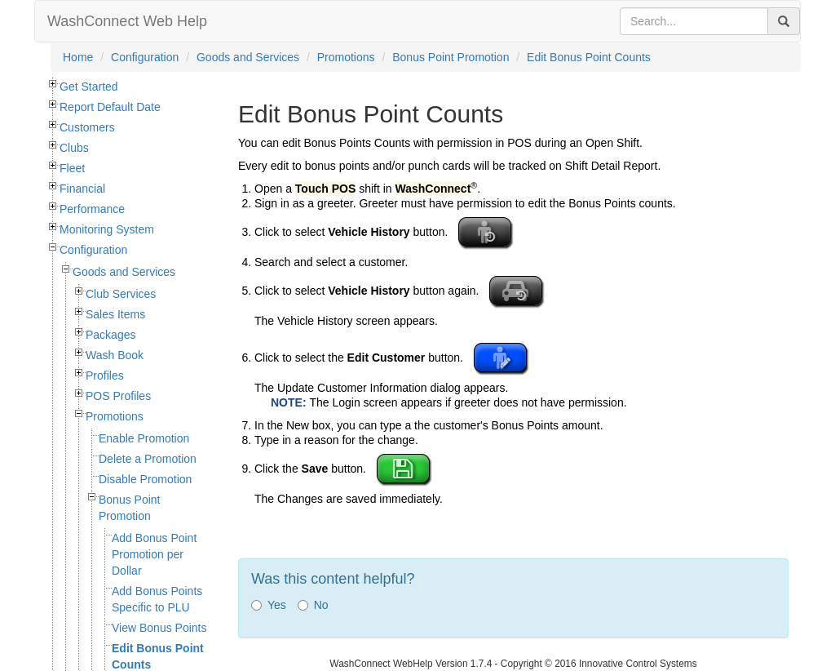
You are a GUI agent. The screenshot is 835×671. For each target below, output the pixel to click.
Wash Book (115, 355)
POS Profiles (118, 395)
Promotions (346, 57)
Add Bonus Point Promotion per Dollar (154, 554)
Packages (110, 334)
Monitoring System (107, 229)
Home (78, 57)
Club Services (121, 293)
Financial (82, 188)
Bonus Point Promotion (450, 57)
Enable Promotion (144, 438)
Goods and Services (248, 57)
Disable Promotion (145, 479)
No (313, 604)
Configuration (145, 57)
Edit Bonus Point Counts (589, 57)
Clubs (74, 147)
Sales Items (115, 314)
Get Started (89, 86)
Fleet (72, 168)
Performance (92, 209)
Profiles (105, 375)
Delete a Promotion (148, 458)
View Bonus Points (159, 627)
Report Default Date (110, 106)
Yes (268, 604)
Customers (87, 127)
